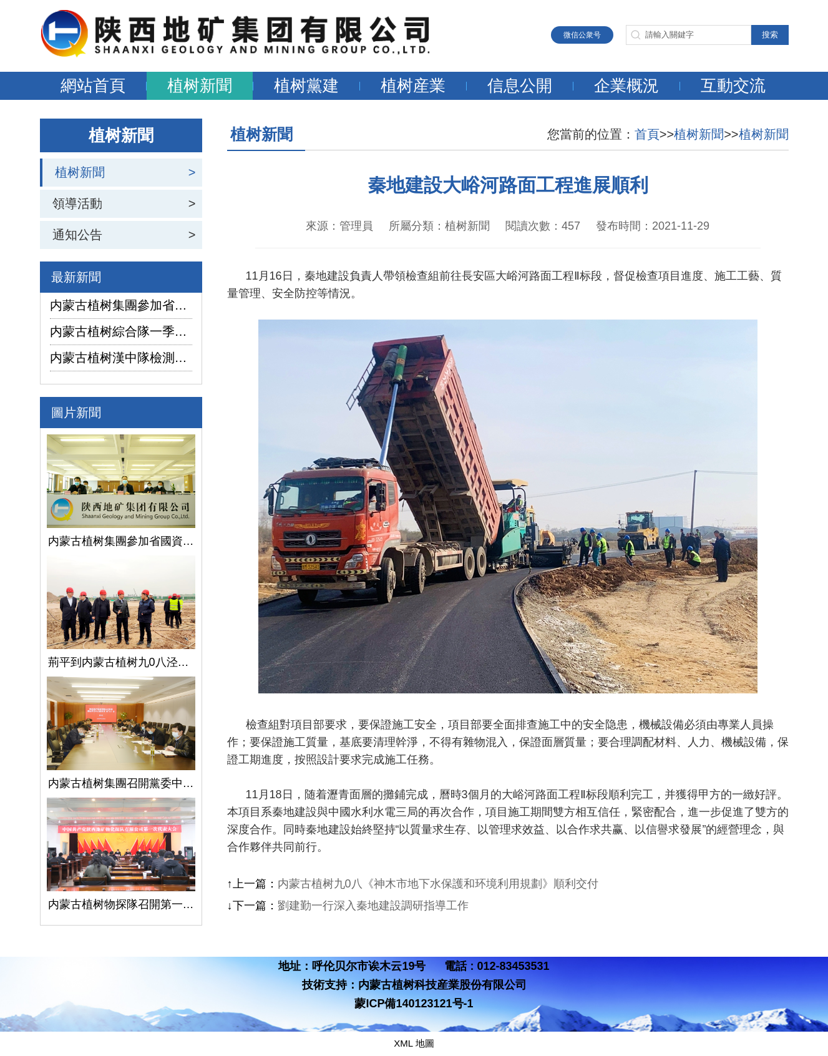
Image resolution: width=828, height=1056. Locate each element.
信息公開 (519, 85)
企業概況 (626, 85)
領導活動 (77, 203)
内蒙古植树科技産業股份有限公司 (442, 985)
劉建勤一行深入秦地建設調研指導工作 (373, 905)
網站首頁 (93, 85)
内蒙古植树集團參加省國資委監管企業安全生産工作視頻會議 (121, 305)
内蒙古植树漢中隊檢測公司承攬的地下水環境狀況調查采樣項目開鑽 (121, 357)
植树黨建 (306, 85)
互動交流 (733, 85)
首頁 (647, 134)
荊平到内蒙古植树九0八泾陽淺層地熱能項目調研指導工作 (121, 662)
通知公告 (77, 235)
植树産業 (413, 85)
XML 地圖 (414, 1043)
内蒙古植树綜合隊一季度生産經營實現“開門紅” (121, 331)
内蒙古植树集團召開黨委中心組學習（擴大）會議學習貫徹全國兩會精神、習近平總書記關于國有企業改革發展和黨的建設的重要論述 (121, 783)
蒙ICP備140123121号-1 (413, 1003)
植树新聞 (199, 85)
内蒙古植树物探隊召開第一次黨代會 (121, 904)
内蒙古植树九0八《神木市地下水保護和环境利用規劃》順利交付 (438, 884)
